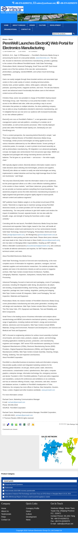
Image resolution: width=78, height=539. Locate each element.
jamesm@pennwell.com (46, 235)
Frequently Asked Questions (14, 484)
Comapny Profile (32, 508)
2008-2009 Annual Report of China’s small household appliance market (27, 497)
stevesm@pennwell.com (50, 240)
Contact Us (5, 520)
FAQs (3, 517)
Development (55, 25)
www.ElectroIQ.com (43, 58)
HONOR (32, 25)
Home (6, 25)
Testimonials (9, 487)
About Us (5, 511)
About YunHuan (19, 25)
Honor (28, 511)
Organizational (10, 29)
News (11, 39)
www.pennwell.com (48, 390)
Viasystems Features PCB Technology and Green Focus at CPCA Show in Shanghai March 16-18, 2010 (38, 493)
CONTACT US (26, 29)
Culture (42, 25)
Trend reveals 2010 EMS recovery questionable (20, 490)
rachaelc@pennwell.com (16, 402)
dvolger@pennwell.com (16, 235)
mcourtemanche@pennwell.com (38, 246)
